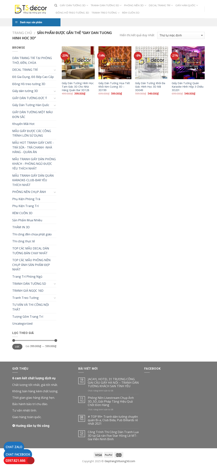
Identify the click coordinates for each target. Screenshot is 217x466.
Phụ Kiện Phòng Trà (26, 199)
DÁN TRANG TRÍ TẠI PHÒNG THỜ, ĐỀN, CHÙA (32, 60)
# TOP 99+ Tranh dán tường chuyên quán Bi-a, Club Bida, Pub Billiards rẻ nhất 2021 (113, 420)
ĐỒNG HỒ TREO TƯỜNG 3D (72, 12)
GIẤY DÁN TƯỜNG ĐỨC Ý (29, 98)
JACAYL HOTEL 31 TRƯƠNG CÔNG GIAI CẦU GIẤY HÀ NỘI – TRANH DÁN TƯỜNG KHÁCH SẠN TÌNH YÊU (113, 382)
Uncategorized (22, 324)
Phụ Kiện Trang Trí (25, 206)
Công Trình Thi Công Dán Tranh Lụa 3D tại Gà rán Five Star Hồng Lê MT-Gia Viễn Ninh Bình (113, 435)
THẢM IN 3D (21, 227)
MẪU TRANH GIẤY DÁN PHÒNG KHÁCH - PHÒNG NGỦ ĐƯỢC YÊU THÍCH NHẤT (34, 163)
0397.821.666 (15, 460)
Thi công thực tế (23, 241)
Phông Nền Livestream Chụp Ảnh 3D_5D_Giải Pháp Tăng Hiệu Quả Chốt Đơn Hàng (111, 401)
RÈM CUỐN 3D (130, 12)
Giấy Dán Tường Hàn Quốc (30, 105)
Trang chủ (22, 32)
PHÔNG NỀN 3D (135, 5)
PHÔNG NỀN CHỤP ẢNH (29, 192)
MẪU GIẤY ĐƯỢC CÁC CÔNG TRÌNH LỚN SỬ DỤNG (31, 133)
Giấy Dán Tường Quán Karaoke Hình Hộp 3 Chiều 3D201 (187, 87)
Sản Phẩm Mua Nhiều (27, 220)
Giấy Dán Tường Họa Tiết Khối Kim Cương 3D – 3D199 (114, 87)
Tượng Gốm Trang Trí (27, 317)
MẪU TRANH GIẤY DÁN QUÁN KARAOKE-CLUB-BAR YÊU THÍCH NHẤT (33, 180)
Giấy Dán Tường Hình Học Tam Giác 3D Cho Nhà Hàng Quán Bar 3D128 (78, 87)
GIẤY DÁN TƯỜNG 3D (74, 5)
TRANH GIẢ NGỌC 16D (27, 291)
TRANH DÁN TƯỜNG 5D (106, 5)
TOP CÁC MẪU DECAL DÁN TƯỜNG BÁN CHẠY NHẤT (30, 250)
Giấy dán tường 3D (25, 91)
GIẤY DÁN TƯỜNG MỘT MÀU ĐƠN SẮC (32, 114)
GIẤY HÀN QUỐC (186, 5)
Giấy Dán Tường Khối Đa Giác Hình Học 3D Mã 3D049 (150, 87)
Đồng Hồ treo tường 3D (28, 84)
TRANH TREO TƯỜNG (105, 13)
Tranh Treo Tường (25, 298)
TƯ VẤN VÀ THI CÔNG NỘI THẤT (30, 307)
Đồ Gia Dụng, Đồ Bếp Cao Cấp (33, 77)
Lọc (17, 346)
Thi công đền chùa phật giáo (32, 234)
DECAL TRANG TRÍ (161, 5)
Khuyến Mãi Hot (23, 124)
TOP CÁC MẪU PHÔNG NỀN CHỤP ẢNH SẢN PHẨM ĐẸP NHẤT (31, 264)
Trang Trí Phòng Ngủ (27, 277)
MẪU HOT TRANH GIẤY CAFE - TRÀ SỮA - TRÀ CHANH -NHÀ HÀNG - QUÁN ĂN (33, 147)
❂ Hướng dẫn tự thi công (30, 426)
